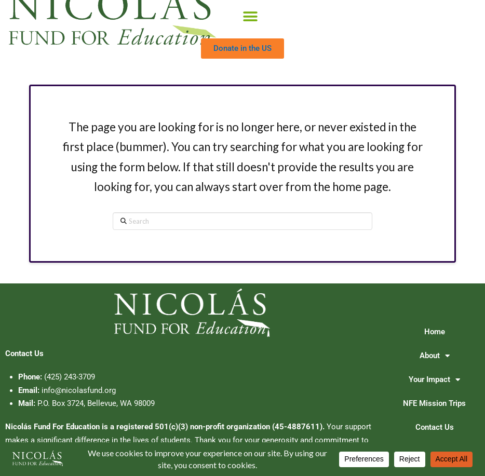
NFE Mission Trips (434, 403)
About (435, 356)
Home (434, 331)
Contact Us (434, 427)
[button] (250, 17)
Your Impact (434, 380)
